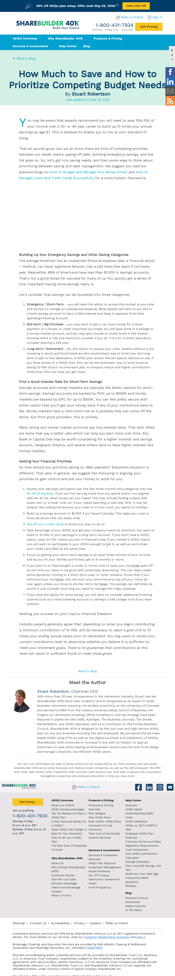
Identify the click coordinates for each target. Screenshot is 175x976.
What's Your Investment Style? (109, 871)
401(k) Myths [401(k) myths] (138, 809)
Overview (136, 805)
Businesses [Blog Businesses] (137, 885)
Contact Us (28, 907)
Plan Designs (97, 809)
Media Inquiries (140, 889)
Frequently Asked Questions (148, 865)
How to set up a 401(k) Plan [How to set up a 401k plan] (65, 837)
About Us (53, 859)
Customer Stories (58, 871)
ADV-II (105, 921)
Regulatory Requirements (147, 833)
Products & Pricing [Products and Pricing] (101, 800)
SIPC (66, 931)
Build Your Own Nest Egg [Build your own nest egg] (146, 861)
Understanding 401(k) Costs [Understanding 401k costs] (148, 813)
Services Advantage (59, 879)
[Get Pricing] (158, 27)
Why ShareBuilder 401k (57, 38)
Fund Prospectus (100, 875)
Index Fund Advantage (61, 883)
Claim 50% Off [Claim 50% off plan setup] (136, 5)
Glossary (135, 869)
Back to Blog (24, 58)
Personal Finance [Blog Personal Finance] (141, 881)
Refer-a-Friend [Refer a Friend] (56, 891)
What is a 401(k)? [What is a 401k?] (58, 805)
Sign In (167, 17)
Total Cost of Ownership (104, 825)
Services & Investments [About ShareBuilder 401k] (104, 842)
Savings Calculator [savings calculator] (142, 849)
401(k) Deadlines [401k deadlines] (141, 817)
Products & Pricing (100, 38)
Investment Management (105, 859)
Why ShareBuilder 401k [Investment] (62, 854)
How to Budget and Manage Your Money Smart (88, 172)
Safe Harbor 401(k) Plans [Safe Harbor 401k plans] (105, 817)
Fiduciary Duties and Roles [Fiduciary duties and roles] (148, 829)
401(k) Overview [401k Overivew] (57, 800)
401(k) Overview (17, 38)
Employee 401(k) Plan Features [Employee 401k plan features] (150, 825)
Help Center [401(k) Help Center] (12, 46)
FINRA (57, 931)
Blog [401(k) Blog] (30, 46)
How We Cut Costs (59, 875)
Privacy (69, 907)
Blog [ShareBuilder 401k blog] (133, 876)
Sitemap (9, 907)
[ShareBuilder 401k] (38, 21)
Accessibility (50, 907)
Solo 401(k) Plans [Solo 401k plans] (100, 813)
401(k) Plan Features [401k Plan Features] (102, 855)
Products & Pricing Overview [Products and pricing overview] (107, 805)
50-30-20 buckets (40, 493)
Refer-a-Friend (142, 17)
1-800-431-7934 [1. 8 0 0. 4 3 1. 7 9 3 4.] (124, 25)
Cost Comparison (141, 837)
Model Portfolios (99, 863)
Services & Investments (142, 38)
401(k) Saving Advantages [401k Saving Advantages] (63, 809)
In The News (138, 893)
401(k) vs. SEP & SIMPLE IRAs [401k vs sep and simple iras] (149, 821)
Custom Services (100, 829)
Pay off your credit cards (45, 524)
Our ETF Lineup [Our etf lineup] (99, 867)
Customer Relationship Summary (72, 921)
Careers (52, 887)
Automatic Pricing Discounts (107, 821)
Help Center (138, 800)
